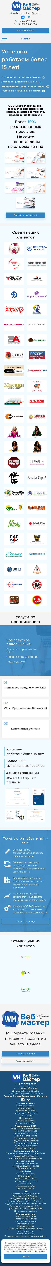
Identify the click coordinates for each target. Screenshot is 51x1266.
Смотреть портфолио (26, 215)
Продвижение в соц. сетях (25, 1133)
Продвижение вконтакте (25, 1146)
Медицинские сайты (25, 1123)
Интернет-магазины (25, 1106)
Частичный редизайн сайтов (25, 1166)
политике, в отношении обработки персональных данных (26, 1250)
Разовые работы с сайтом (25, 1156)
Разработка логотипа (25, 1216)
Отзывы (17, 1096)
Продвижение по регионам (25, 1141)
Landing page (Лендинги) (25, 1113)
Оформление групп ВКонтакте (25, 1194)
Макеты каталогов (25, 1234)
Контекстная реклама (25, 1148)
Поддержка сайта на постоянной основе (25, 1153)
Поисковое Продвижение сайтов (21, 82)
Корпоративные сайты (25, 1111)
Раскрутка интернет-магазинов (25, 1128)
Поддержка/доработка (25, 1151)
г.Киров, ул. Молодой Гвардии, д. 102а (25, 1094)
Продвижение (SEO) (25, 1126)
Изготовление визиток (25, 1221)
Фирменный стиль (25, 1214)
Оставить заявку (25, 921)
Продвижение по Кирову (25, 1138)
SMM (25, 1191)
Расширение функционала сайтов (25, 1158)
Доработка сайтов (25, 1161)
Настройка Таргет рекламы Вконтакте (25, 1201)
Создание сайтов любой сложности (23, 77)
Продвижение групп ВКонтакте (25, 1199)
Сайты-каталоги (25, 1108)
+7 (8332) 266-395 (25, 24)
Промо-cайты (25, 1118)
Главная (8, 1096)
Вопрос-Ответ (29, 1096)
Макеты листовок (25, 1224)
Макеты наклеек (25, 1231)
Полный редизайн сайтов (25, 1163)
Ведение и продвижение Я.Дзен (25, 1206)
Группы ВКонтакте (25, 1188)
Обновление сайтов (25, 1168)
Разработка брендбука (25, 1219)
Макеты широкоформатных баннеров (25, 1229)
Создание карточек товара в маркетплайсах (26, 1236)
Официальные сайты (25, 1121)
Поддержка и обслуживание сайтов (23, 91)
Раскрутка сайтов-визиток (25, 1136)
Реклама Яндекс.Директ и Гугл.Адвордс (25, 86)
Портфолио (25, 1171)
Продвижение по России (25, 1143)
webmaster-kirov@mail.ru (25, 13)
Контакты (42, 1096)
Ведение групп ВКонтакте (25, 1196)
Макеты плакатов (25, 1226)
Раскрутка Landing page (25, 1131)
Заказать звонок (25, 30)
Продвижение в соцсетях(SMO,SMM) (25, 1209)
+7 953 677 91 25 (25, 21)
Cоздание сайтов (25, 1103)
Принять (25, 1256)
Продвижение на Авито (25, 1211)
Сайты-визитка (25, 1116)
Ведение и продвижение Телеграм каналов (25, 1204)
